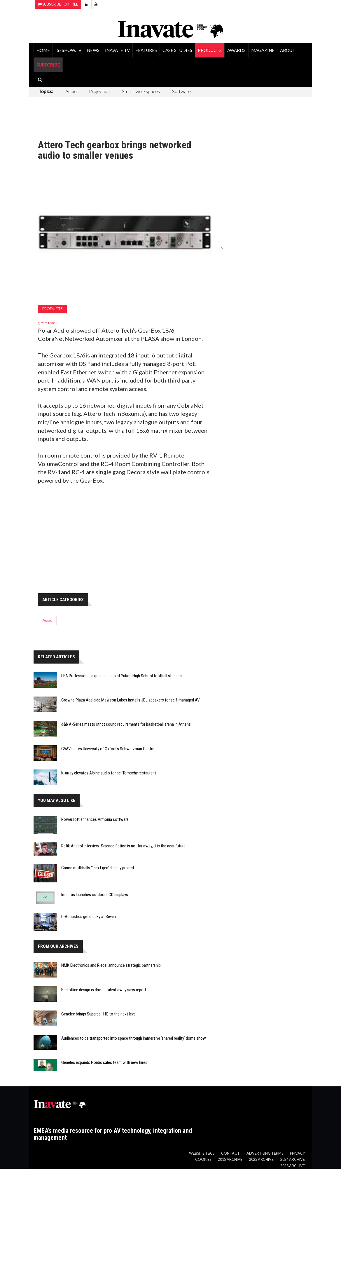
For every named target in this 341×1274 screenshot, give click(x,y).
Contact (230, 1153)
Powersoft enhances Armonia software (95, 819)
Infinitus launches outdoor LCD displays (94, 894)
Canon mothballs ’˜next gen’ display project (97, 867)
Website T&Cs (201, 1153)
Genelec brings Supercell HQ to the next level (99, 1014)
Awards (236, 50)
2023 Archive (292, 1166)
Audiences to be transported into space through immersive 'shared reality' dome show (133, 1038)
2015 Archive (230, 1159)
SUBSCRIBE (48, 64)
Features (146, 50)
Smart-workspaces (141, 91)
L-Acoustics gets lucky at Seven (88, 916)
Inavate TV (117, 50)
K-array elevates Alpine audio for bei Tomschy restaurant (108, 773)
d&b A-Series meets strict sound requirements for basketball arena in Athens (126, 724)
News (93, 50)
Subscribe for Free (58, 4)
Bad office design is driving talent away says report (103, 989)
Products (210, 50)
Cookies (203, 1159)
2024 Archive (292, 1159)
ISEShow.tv (68, 50)
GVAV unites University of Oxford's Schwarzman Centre (107, 748)
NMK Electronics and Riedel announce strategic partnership (111, 965)
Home (43, 50)
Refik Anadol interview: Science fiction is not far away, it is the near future (123, 846)
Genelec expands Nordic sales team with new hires (104, 1062)
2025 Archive (261, 1159)
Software (181, 91)
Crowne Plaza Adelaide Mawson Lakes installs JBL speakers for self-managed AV (130, 700)
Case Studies (177, 50)
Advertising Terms (264, 1153)
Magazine (262, 50)
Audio (71, 91)
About (287, 50)
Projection (99, 91)
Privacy (297, 1153)
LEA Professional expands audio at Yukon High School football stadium (121, 675)
